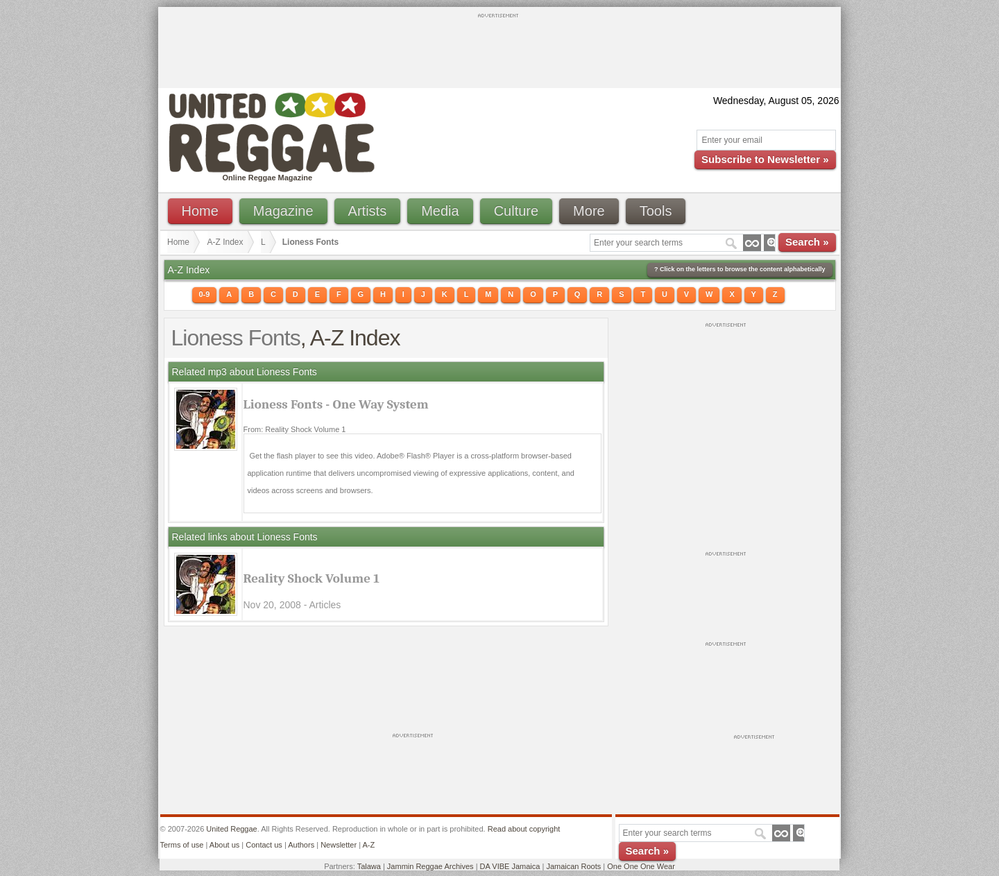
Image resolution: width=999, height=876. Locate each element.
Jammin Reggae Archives (430, 866)
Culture (516, 210)
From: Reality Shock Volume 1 (295, 429)
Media (440, 210)
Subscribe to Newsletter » (764, 159)
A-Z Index (225, 242)
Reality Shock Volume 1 (311, 578)
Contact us (264, 845)
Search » (807, 242)
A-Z (368, 845)
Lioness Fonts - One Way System (336, 404)
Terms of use (182, 845)
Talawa (369, 866)
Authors (301, 845)
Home (200, 210)
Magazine (283, 210)
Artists (367, 210)
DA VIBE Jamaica (510, 866)
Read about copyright (524, 829)
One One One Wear (641, 866)
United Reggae (231, 829)
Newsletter (339, 845)
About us (224, 845)
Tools (656, 210)
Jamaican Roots (573, 866)
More (589, 210)
